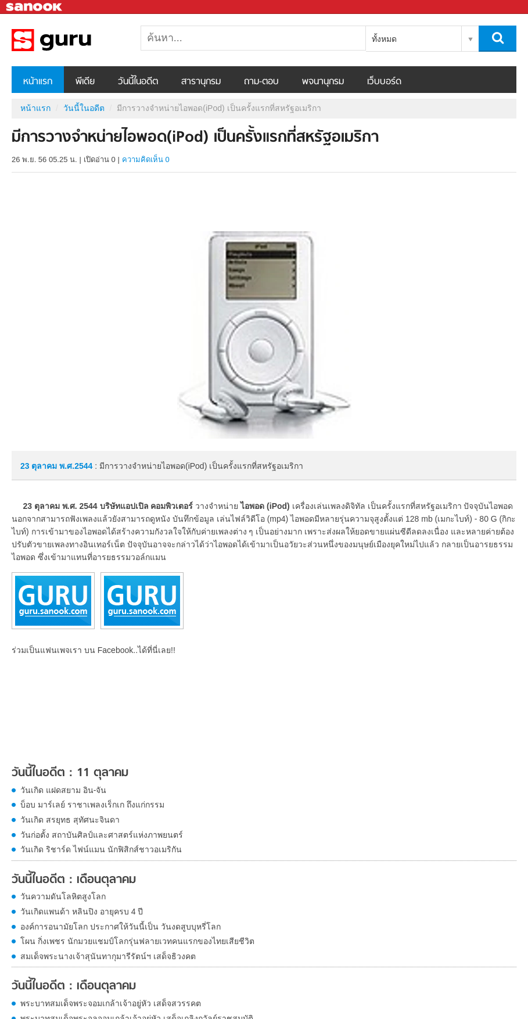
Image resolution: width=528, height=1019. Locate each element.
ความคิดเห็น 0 (146, 159)
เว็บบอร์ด (384, 81)
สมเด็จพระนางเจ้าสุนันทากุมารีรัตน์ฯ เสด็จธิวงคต (108, 956)
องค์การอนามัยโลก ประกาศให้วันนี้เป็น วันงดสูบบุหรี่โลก (120, 926)
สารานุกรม (201, 81)
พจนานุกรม (323, 81)
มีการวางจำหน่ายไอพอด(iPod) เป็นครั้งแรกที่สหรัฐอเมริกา (73, 40)
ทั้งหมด (384, 39)
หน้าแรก (37, 81)
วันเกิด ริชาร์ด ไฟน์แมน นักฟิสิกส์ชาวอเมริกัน (101, 849)
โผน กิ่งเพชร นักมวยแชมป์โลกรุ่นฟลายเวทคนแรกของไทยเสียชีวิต (137, 941)
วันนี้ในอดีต (138, 81)
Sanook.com (35, 7)
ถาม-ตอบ (261, 81)
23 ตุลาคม (39, 466)
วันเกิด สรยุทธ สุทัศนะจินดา (70, 819)
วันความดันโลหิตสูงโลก (63, 896)
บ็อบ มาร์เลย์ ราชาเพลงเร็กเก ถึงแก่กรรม (92, 804)
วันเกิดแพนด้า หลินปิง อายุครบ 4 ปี (81, 911)
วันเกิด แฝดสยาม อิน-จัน (63, 790)
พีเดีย (85, 81)
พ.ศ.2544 (75, 466)
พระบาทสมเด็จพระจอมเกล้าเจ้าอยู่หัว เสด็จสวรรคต (110, 1003)
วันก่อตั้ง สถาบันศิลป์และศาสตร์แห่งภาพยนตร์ (101, 834)
